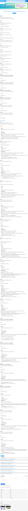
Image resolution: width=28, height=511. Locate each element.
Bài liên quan (3, 457)
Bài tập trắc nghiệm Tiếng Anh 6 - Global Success (7, 9)
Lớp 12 (10, 489)
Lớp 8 (10, 492)
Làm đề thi (14, 13)
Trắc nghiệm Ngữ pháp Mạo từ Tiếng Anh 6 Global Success (7, 468)
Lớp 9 (1, 492)
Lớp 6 (10, 493)
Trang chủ (2, 489)
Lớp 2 (10, 496)
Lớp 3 (1, 496)
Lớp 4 (10, 495)
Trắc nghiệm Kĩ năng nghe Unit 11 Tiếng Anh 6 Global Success (8, 465)
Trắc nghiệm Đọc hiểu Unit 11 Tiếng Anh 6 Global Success (7, 462)
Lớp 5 (1, 495)
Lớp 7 (1, 493)
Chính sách (2, 503)
